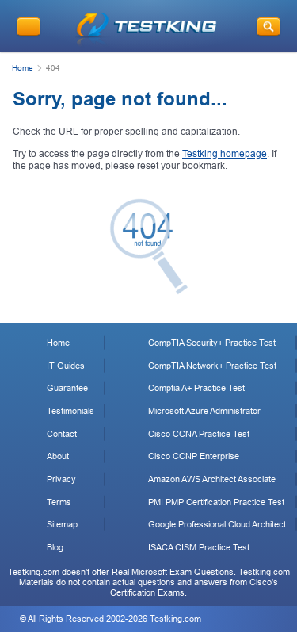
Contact (62, 434)
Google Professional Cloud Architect (217, 524)
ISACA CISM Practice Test (198, 547)
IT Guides (66, 365)
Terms (59, 502)
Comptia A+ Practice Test (196, 388)
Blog (55, 547)
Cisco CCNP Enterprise (193, 456)
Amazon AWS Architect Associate (212, 479)
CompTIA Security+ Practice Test (212, 342)
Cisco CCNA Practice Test (198, 434)
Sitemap (62, 524)
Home (22, 67)
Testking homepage (224, 153)
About (58, 456)
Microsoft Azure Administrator (204, 411)
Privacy (61, 479)
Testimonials (70, 411)
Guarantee (67, 388)
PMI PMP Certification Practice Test (216, 502)
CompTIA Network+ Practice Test (212, 365)
